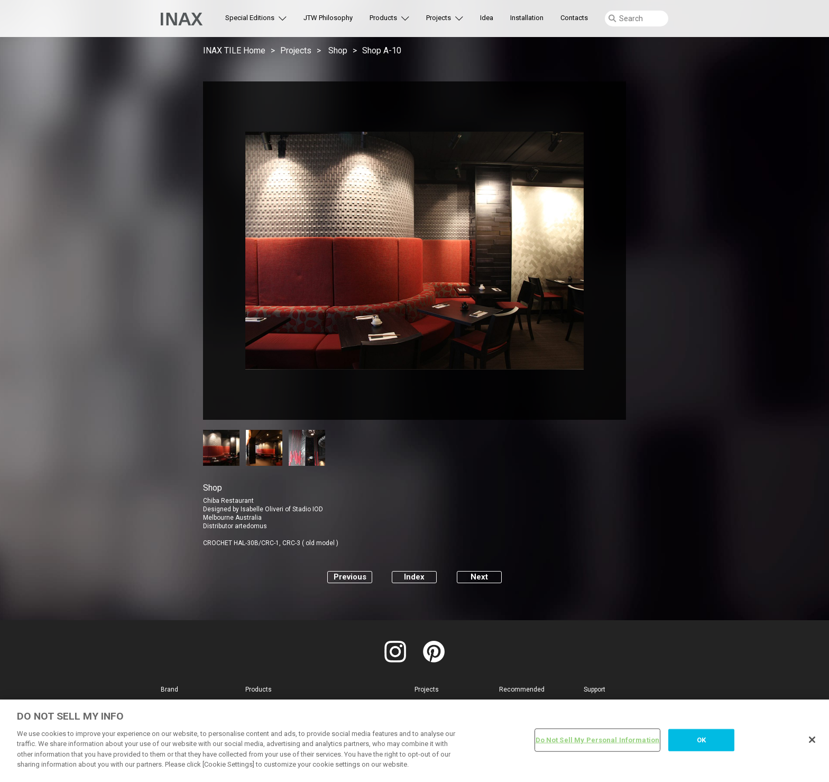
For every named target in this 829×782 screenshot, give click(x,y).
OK (701, 740)
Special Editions (249, 17)
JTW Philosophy (328, 17)
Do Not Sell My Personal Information (598, 740)
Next (479, 577)
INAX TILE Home (234, 50)
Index (414, 577)
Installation (527, 17)
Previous (350, 577)
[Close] (812, 739)
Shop (337, 50)
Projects (438, 17)
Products (383, 17)
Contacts (574, 17)
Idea (486, 17)
